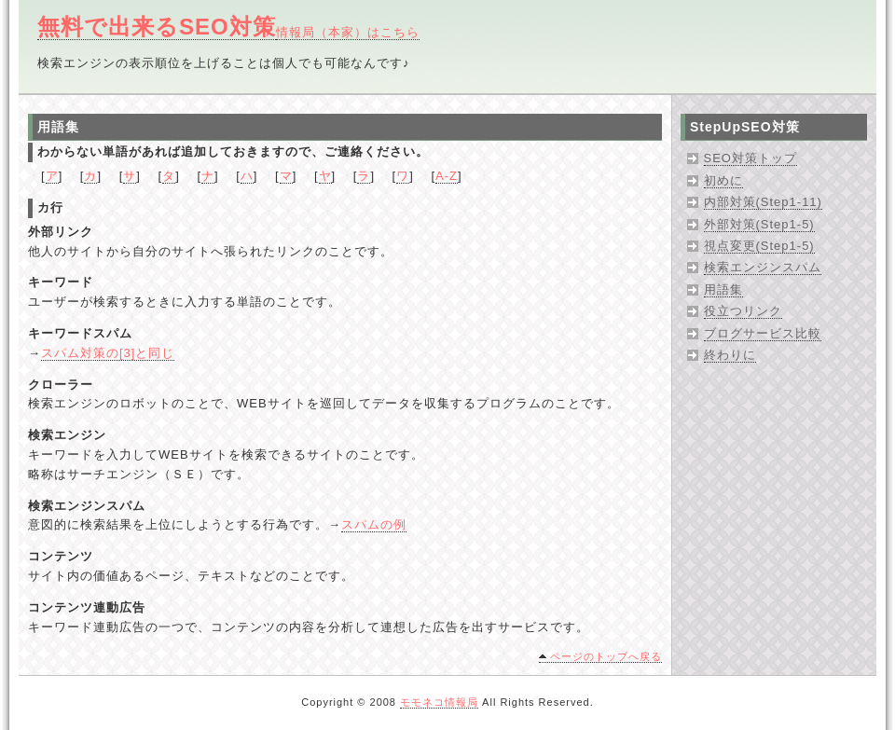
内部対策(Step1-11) (763, 202)
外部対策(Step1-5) (759, 224)
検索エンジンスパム (762, 267)
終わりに (730, 355)
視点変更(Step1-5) (759, 246)
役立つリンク (743, 311)
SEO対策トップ (750, 158)
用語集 (723, 289)
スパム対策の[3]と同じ (107, 353)
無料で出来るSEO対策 (156, 26)
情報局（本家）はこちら (348, 32)
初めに (723, 180)
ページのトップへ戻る (606, 656)
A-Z (446, 176)
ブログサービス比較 (762, 333)
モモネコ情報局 (439, 702)
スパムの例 (373, 524)
